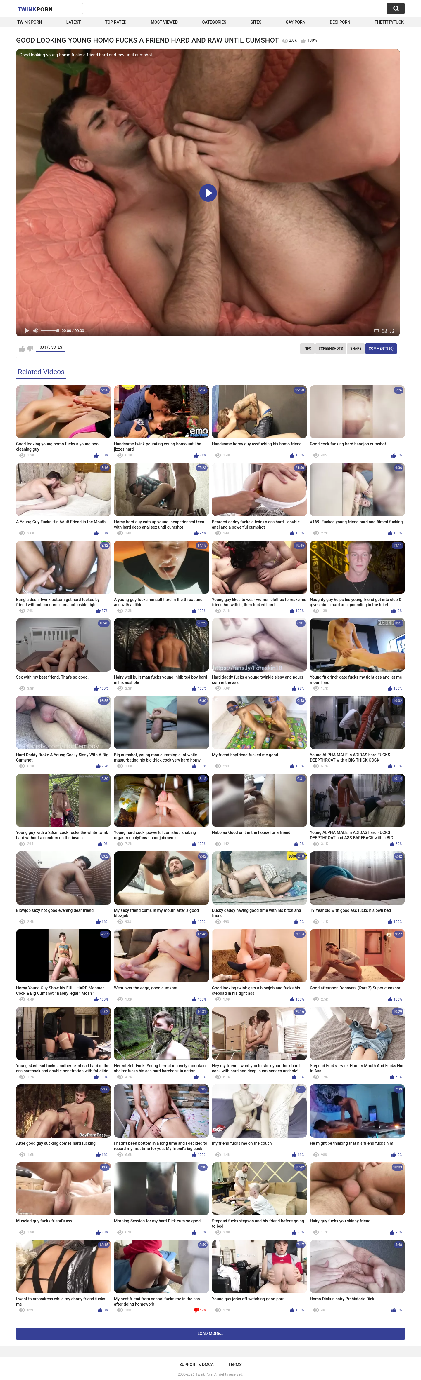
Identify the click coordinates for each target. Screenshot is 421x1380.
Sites (256, 22)
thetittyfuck (389, 22)
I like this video (22, 349)
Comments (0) (381, 348)
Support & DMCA (196, 1364)
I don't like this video (30, 349)
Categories (214, 22)
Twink (35, 9)
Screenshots (331, 348)
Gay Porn (295, 22)
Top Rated (115, 22)
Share (355, 348)
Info (307, 348)
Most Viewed (164, 22)
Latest (73, 22)
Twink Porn (29, 22)
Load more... (211, 1333)
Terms (235, 1364)
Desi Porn (340, 22)
